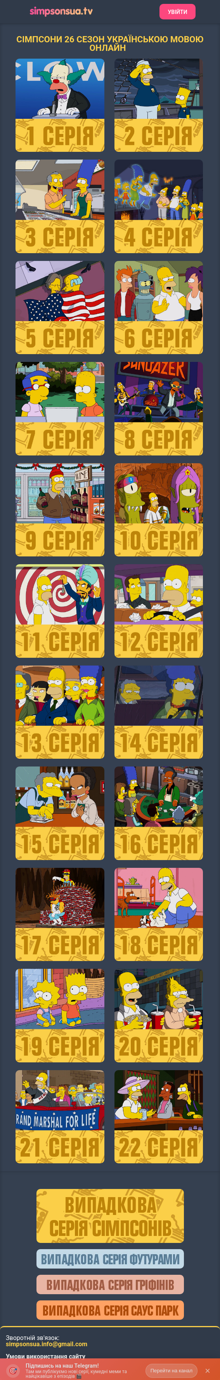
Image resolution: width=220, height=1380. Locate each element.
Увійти (177, 12)
